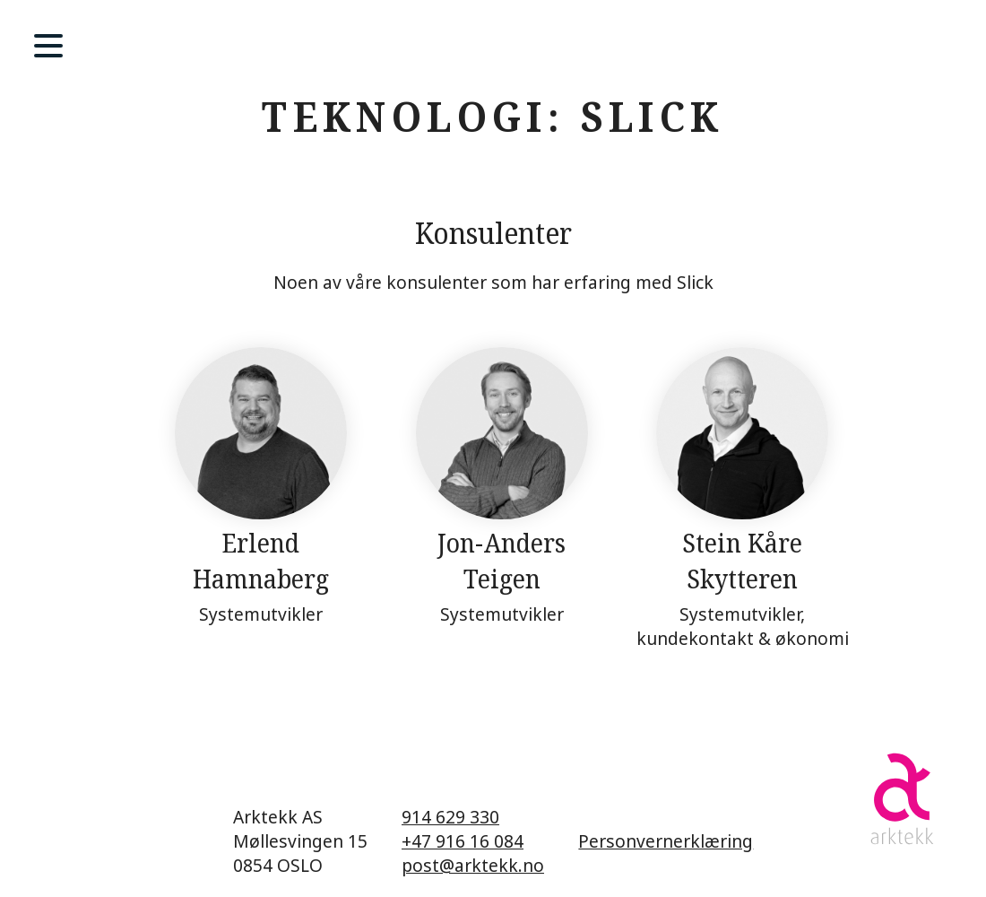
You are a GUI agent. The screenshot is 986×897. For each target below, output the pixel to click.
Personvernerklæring (665, 841)
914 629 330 (450, 817)
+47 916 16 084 (462, 841)
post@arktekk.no (473, 865)
